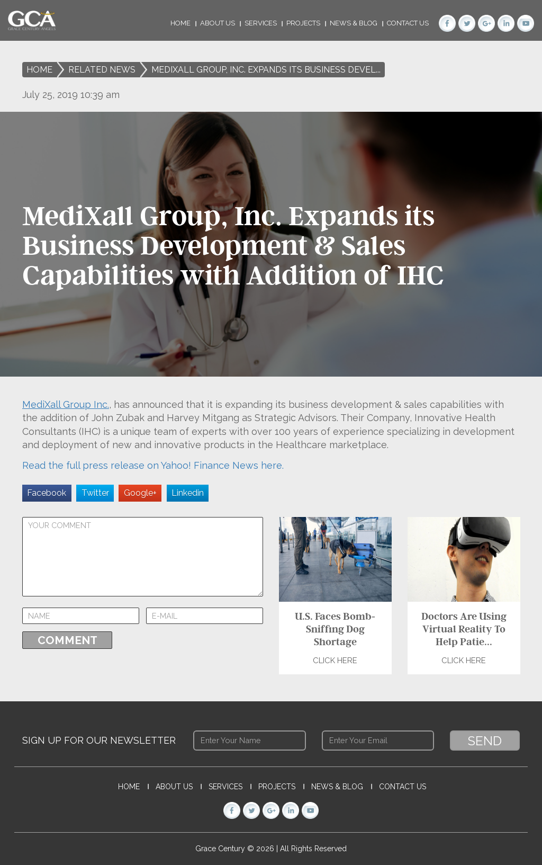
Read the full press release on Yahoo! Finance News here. (153, 465)
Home (180, 23)
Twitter (95, 493)
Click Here (335, 660)
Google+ (140, 493)
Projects (303, 23)
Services (261, 23)
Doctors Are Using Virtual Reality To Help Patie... (463, 629)
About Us (217, 23)
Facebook (46, 493)
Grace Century (221, 848)
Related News (102, 70)
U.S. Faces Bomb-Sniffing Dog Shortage (335, 629)
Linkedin (187, 493)
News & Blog (353, 23)
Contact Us (408, 23)
